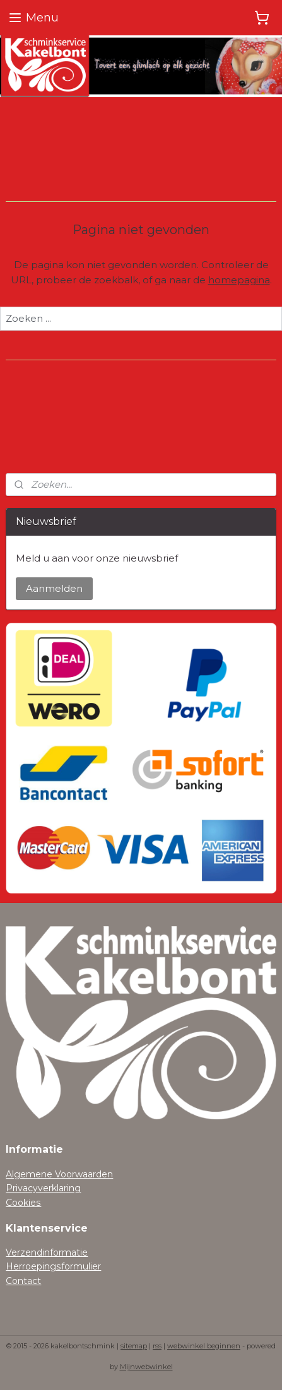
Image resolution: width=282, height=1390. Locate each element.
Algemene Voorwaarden (59, 1174)
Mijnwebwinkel (146, 1366)
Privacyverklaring (43, 1188)
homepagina (239, 280)
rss (157, 1345)
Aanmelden (54, 588)
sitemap (133, 1345)
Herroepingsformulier (53, 1266)
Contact (23, 1281)
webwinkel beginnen (203, 1345)
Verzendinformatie (47, 1252)
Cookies (23, 1202)
